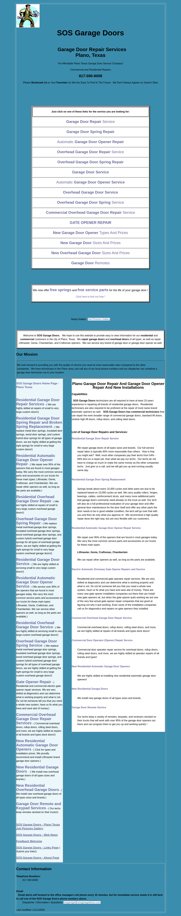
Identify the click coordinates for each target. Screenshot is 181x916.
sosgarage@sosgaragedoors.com (82, 902)
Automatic (90, 142)
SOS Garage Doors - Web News (37, 834)
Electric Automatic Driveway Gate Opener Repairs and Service (108, 569)
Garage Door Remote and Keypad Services (38, 806)
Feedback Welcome (29, 841)
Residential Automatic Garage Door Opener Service (35, 582)
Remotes (90, 263)
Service (90, 121)
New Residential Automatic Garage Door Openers (101, 666)
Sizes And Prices (90, 243)
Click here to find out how (90, 296)
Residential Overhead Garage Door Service (35, 625)
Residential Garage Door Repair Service (95, 438)
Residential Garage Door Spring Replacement (98, 479)
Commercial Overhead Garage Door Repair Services (36, 718)
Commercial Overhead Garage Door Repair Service (102, 618)
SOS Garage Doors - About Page (37, 857)
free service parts (93, 290)
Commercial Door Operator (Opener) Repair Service (102, 640)
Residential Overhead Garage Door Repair (35, 499)
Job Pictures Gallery (99, 319)
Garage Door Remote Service (89, 707)
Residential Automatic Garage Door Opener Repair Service (106, 528)
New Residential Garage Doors (90, 688)
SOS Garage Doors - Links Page (37, 847)
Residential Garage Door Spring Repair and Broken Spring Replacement (39, 422)
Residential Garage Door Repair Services (38, 402)
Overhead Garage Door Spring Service (36, 643)
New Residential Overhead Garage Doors (37, 787)
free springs (60, 290)
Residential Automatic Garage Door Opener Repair (35, 459)
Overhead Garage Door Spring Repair (36, 521)
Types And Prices (90, 233)
